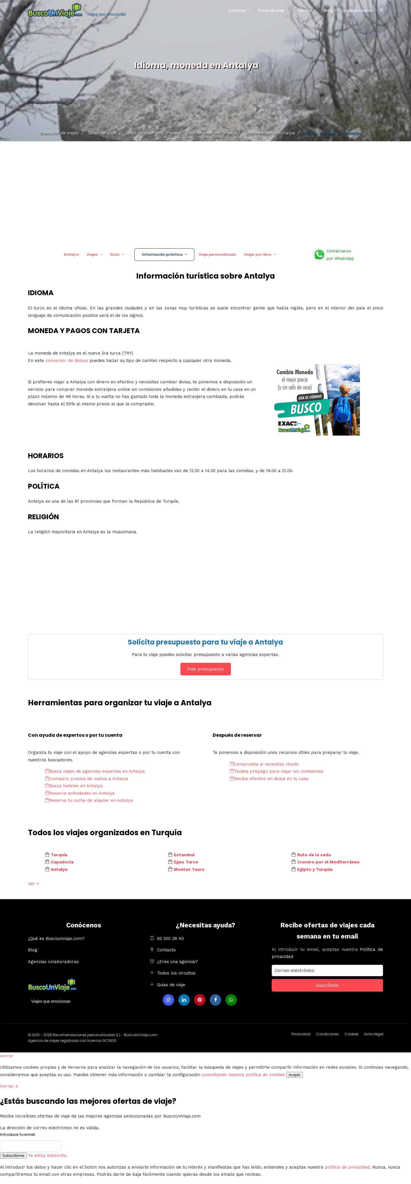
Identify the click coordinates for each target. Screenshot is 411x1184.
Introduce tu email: (18, 1134)
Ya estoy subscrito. (47, 1155)
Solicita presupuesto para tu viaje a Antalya (205, 642)
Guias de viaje (171, 984)
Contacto (166, 950)
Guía (114, 254)
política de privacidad (347, 1167)
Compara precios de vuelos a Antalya (86, 778)
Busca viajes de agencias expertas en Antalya (95, 771)
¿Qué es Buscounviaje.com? (56, 938)
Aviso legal (373, 1034)
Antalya (71, 254)
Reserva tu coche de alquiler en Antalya (89, 800)
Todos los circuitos (176, 973)
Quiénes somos (358, 10)
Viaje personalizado (217, 254)
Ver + (33, 883)
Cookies (351, 1034)
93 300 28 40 (170, 938)
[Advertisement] (205, 193)
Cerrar (9, 1086)
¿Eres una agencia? (177, 961)
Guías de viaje (271, 10)
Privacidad (301, 1034)
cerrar (6, 1055)
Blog (328, 10)
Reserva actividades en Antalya (80, 793)
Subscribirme (13, 1155)
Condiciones (327, 1034)
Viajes (92, 254)
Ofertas (304, 10)
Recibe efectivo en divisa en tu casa (269, 778)
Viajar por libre (257, 254)
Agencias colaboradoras (53, 961)
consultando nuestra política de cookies (243, 1074)
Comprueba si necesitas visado (264, 764)
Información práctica (162, 254)
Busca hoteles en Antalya (73, 785)
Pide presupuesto (205, 669)
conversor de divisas (67, 360)
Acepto (295, 1075)
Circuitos (236, 10)
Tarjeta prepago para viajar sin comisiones (276, 771)
